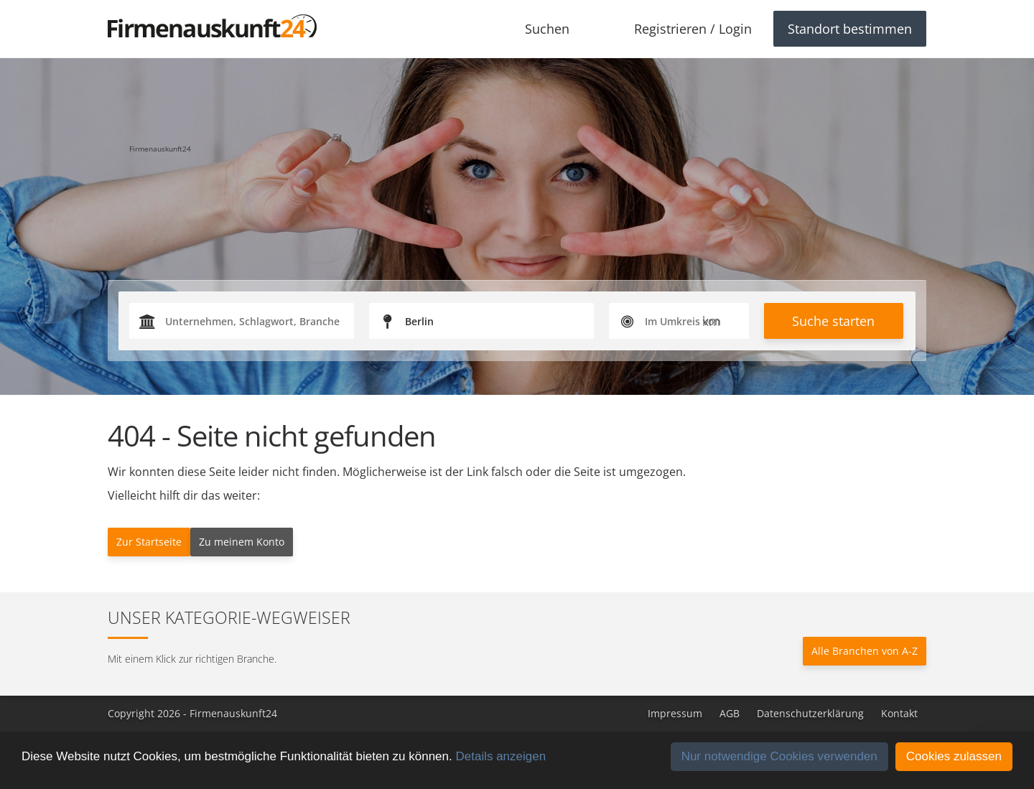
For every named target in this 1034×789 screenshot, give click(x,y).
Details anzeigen (500, 756)
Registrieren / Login (693, 28)
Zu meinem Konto (241, 541)
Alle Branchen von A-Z (864, 651)
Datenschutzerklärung (810, 713)
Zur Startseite (149, 541)
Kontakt (899, 713)
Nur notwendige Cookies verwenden (779, 756)
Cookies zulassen (954, 756)
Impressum (675, 713)
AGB (729, 713)
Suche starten (833, 321)
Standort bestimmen (850, 28)
